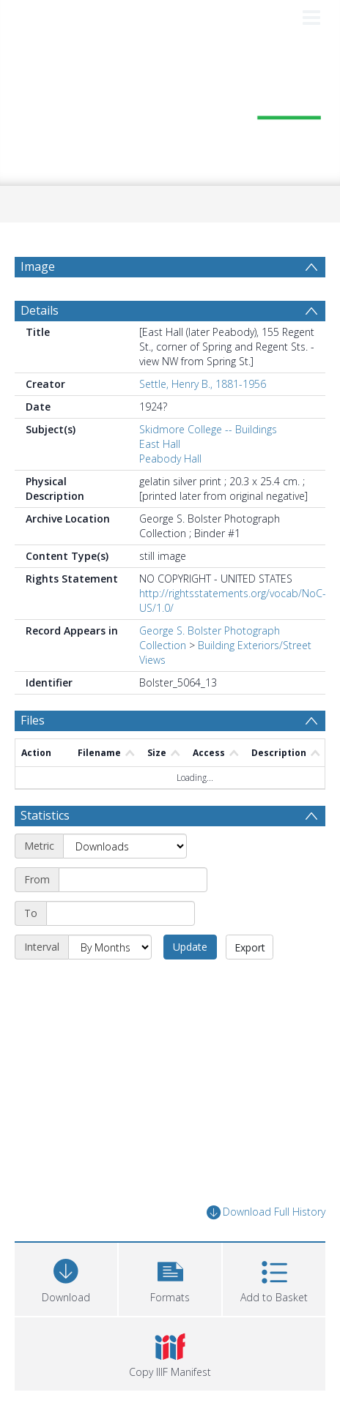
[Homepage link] (170, 108)
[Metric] (125, 846)
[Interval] (110, 947)
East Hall (159, 444)
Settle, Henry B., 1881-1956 (202, 384)
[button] (170, 1277)
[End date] (120, 913)
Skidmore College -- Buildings (208, 429)
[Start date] (133, 879)
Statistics (45, 815)
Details (40, 310)
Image (38, 266)
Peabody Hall (170, 458)
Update (190, 947)
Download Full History (266, 1212)
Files (33, 720)
